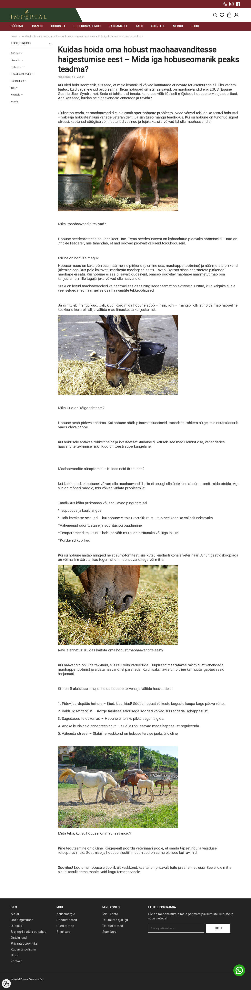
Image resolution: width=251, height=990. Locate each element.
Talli (13, 87)
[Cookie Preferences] (6, 983)
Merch (14, 101)
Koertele (16, 94)
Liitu (218, 928)
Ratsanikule (18, 80)
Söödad (16, 53)
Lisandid (16, 60)
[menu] (215, 15)
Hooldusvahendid (21, 74)
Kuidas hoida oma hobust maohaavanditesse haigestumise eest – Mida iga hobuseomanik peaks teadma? (82, 36)
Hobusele (16, 67)
